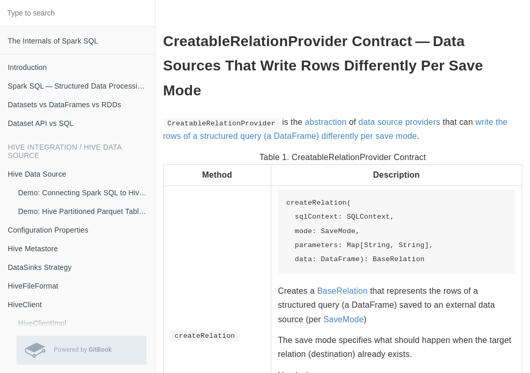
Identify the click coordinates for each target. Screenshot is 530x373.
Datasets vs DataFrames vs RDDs (64, 105)
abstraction (325, 122)
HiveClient (25, 304)
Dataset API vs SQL (40, 123)
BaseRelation (342, 290)
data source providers (399, 122)
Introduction (27, 67)
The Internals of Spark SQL (53, 41)
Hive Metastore (33, 249)
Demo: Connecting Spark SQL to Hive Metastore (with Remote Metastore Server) (86, 193)
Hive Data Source (37, 174)
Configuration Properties (48, 230)
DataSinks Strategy (39, 267)
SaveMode (343, 319)
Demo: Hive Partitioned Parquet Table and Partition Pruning (86, 211)
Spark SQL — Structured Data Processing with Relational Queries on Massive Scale (81, 86)
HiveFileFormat (33, 286)
